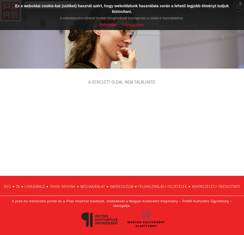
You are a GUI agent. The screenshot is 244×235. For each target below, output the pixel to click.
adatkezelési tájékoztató (216, 186)
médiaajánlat (92, 186)
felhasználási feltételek (162, 186)
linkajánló (35, 186)
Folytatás (107, 25)
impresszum (122, 186)
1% (18, 186)
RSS (7, 186)
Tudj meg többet (133, 25)
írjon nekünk (63, 186)
